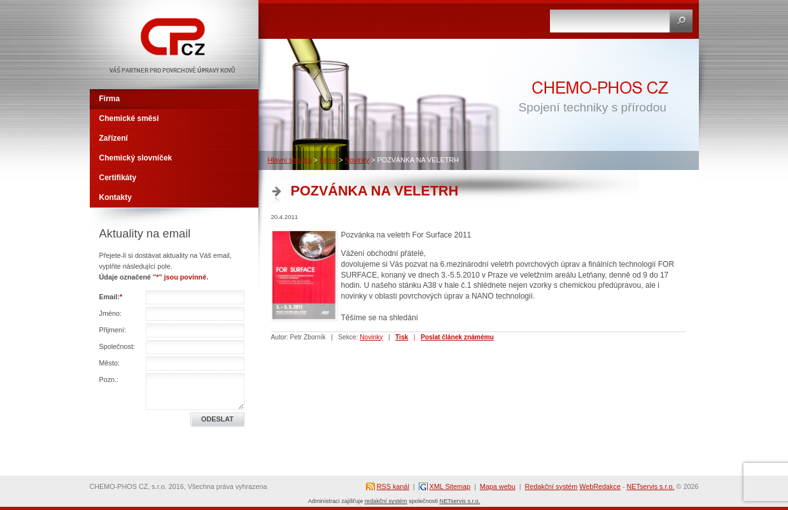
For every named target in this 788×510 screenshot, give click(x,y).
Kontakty (115, 197)
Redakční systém (550, 486)
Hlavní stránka (290, 160)
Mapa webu (498, 486)
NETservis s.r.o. (651, 486)
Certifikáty (118, 177)
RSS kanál (393, 486)
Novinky (357, 160)
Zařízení (113, 138)
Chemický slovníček (135, 157)
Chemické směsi (129, 118)
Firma (328, 160)
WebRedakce (600, 486)
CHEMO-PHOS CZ (128, 5)
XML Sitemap (450, 486)
